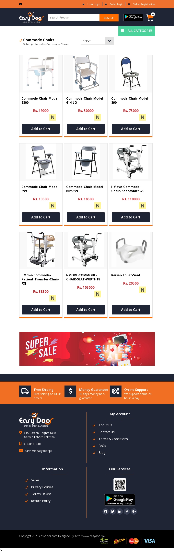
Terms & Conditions (113, 439)
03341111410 (32, 444)
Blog (102, 453)
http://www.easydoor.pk (89, 536)
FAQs (102, 446)
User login (93, 4)
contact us (107, 432)
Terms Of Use (41, 494)
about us (105, 425)
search (109, 18)
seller (35, 480)
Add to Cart (41, 129)
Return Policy (41, 501)
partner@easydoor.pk (38, 451)
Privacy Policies (42, 487)
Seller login (116, 4)
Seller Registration (144, 4)
